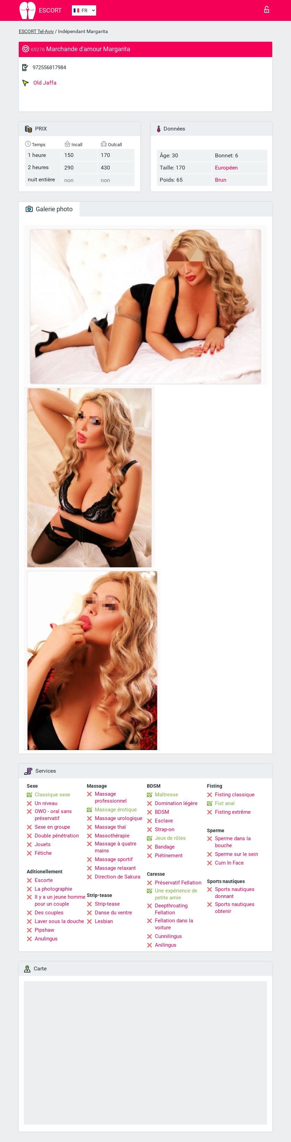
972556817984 (49, 67)
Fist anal (225, 803)
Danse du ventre (113, 912)
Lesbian (104, 921)
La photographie (53, 889)
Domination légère (176, 803)
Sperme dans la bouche (233, 842)
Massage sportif (114, 859)
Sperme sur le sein (236, 854)
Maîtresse (166, 794)
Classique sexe (52, 794)
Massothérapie (112, 836)
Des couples (49, 912)
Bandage (165, 847)
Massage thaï (110, 827)
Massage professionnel (111, 797)
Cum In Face (229, 863)
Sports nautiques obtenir (235, 907)
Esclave (164, 821)
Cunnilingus (168, 936)
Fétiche (43, 853)
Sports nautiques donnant (235, 892)
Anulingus (46, 939)
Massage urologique (118, 818)
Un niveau (46, 803)
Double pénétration (57, 836)
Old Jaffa (39, 82)
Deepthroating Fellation (171, 909)
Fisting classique (235, 794)
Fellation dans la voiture (174, 924)
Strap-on (164, 829)
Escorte (44, 880)
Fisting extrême (233, 812)
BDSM (162, 812)
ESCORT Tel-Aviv (36, 31)
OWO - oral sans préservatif (53, 814)
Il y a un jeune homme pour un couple (60, 900)
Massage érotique (116, 809)
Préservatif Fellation (178, 883)
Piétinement (169, 855)
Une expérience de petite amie (176, 894)
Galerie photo (49, 209)
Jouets (43, 844)
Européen (226, 167)
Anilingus (165, 945)
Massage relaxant (115, 868)
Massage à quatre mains (115, 847)
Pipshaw (44, 930)
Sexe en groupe (52, 827)
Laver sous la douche (59, 921)
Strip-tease (107, 904)
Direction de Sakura (117, 877)
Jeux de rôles (170, 838)
